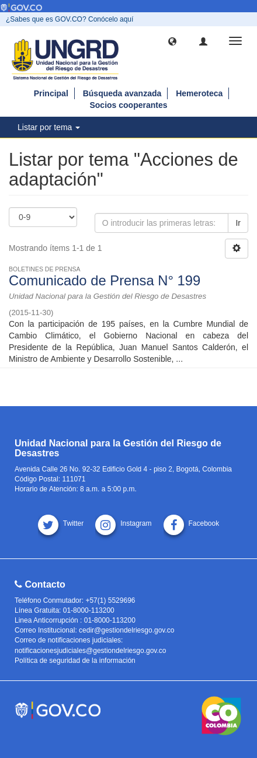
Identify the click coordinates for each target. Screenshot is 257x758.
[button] (172, 41)
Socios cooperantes (128, 105)
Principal (51, 93)
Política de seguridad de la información (75, 660)
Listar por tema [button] (49, 127)
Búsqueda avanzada (122, 93)
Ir (238, 223)
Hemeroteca (199, 93)
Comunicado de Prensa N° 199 (104, 280)
